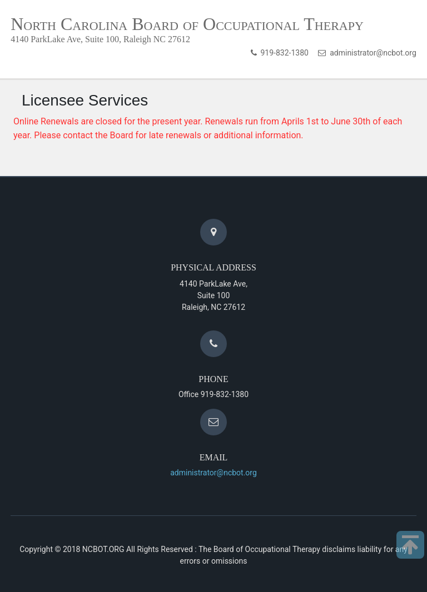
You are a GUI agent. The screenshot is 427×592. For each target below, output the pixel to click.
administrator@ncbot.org (371, 52)
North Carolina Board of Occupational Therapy (187, 24)
